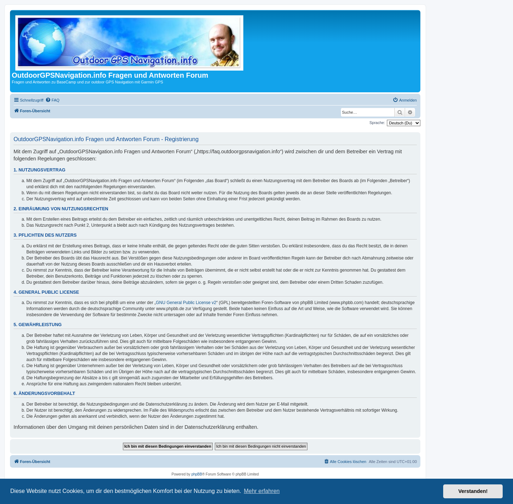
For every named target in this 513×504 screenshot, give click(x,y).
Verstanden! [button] (473, 491)
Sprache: (377, 122)
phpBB (196, 474)
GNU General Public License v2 (186, 302)
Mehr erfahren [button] (262, 491)
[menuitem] (52, 100)
